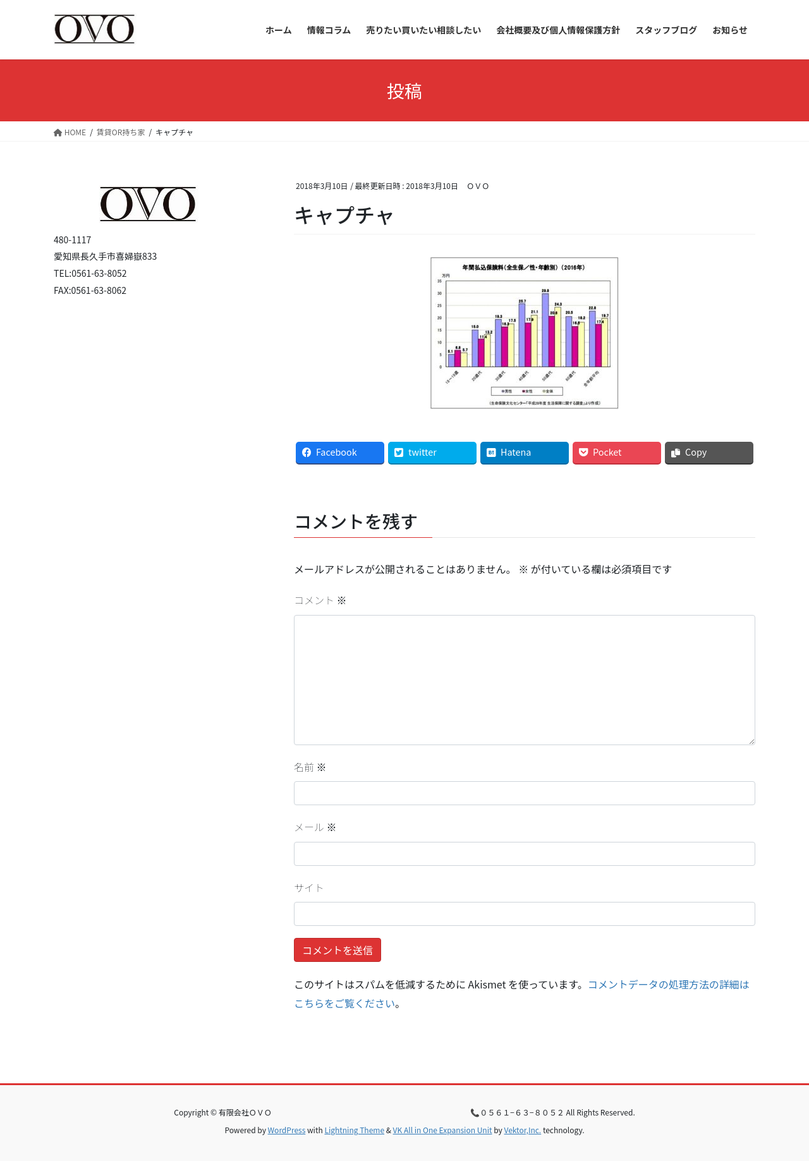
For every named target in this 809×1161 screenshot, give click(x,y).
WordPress (287, 1129)
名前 (310, 766)
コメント (320, 599)
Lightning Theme (354, 1129)
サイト (309, 887)
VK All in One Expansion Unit (442, 1129)
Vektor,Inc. (522, 1129)
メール (315, 826)
